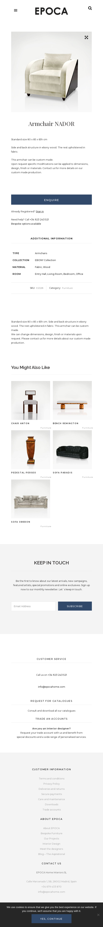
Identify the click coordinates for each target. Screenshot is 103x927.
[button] (86, 38)
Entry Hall (40, 274)
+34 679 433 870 (51, 886)
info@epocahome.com (51, 686)
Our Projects (51, 838)
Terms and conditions (51, 778)
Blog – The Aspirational (51, 854)
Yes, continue (51, 918)
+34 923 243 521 (39, 219)
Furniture (67, 288)
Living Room (54, 274)
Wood (46, 267)
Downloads (51, 804)
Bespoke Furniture (51, 833)
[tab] (51, 200)
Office (79, 274)
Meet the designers (51, 848)
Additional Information (52, 238)
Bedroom (69, 274)
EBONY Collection (45, 260)
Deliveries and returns (52, 788)
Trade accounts (51, 809)
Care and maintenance (51, 799)
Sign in (40, 211)
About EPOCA (51, 828)
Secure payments (51, 794)
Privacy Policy (51, 783)
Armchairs (41, 253)
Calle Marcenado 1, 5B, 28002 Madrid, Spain (51, 881)
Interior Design (51, 843)
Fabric (38, 267)
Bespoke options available (26, 223)
